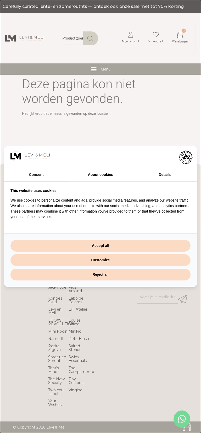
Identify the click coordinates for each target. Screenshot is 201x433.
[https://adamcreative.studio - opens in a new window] (186, 157)
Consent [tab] (36, 174)
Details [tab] (165, 174)
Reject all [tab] (100, 274)
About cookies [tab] (100, 174)
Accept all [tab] (100, 245)
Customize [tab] (100, 260)
